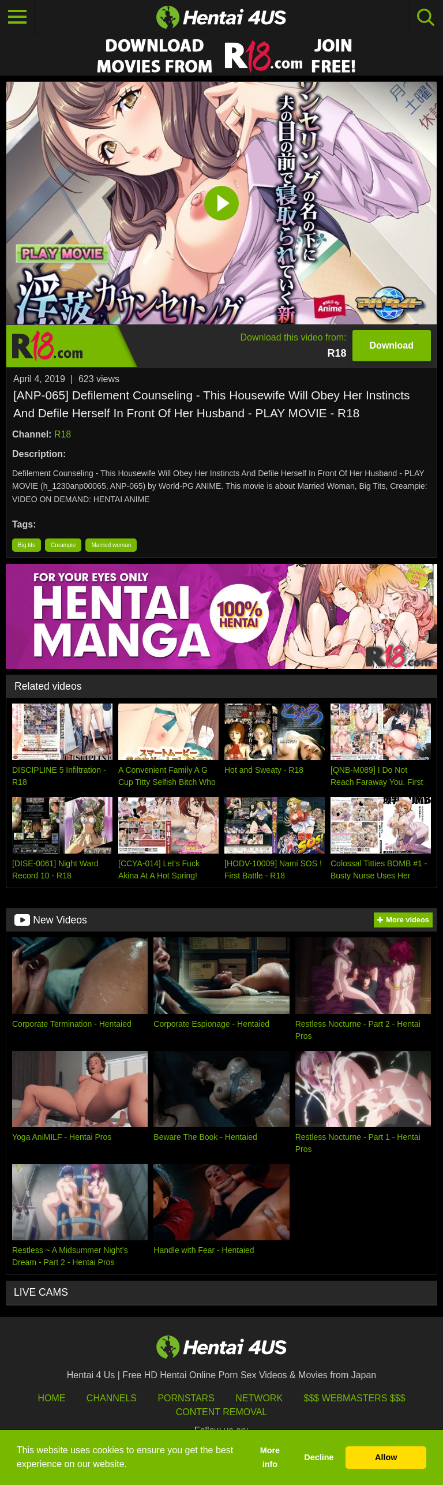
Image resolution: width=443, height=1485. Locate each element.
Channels (112, 1398)
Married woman (111, 545)
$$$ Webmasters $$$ (355, 1398)
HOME (51, 1398)
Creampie (63, 545)
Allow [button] (386, 1457)
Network (259, 1398)
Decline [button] (318, 1457)
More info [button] (270, 1457)
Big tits (26, 545)
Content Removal (222, 1412)
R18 (62, 434)
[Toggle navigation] (17, 17)
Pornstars (185, 1398)
